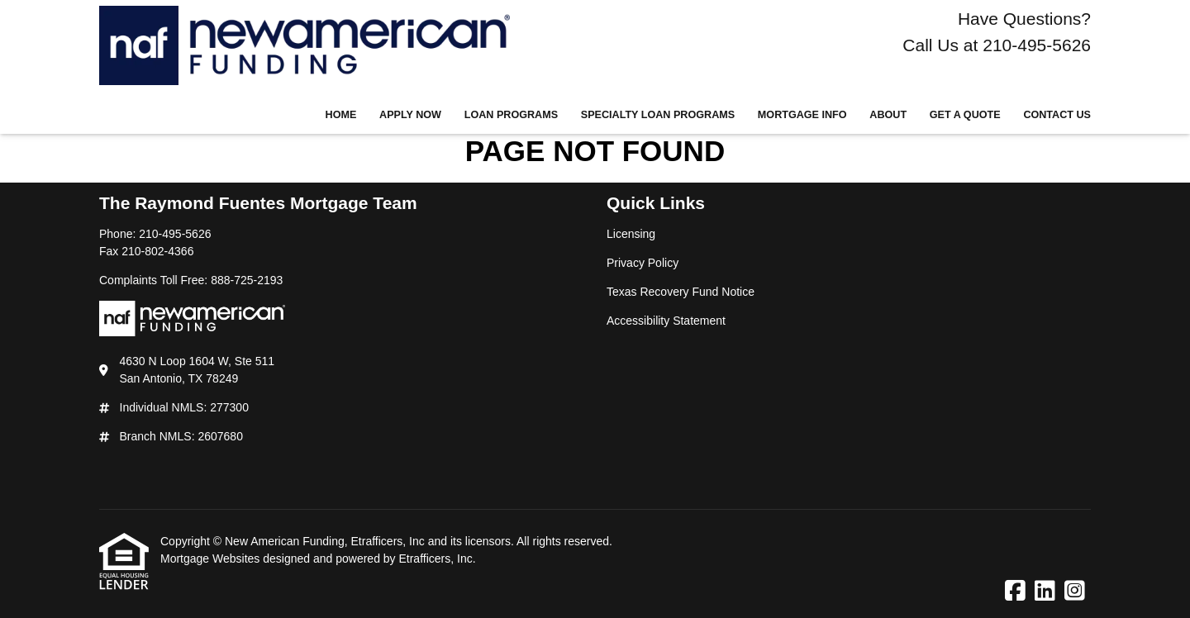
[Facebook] (1015, 591)
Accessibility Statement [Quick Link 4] (666, 320)
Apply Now (410, 115)
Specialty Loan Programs (658, 115)
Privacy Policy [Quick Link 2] (642, 262)
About (888, 115)
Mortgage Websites (211, 558)
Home (341, 115)
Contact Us (1057, 115)
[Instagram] (1074, 591)
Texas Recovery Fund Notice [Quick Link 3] (680, 291)
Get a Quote (965, 115)
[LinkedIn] (1045, 591)
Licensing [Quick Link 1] (631, 233)
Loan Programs (511, 115)
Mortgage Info (802, 115)
